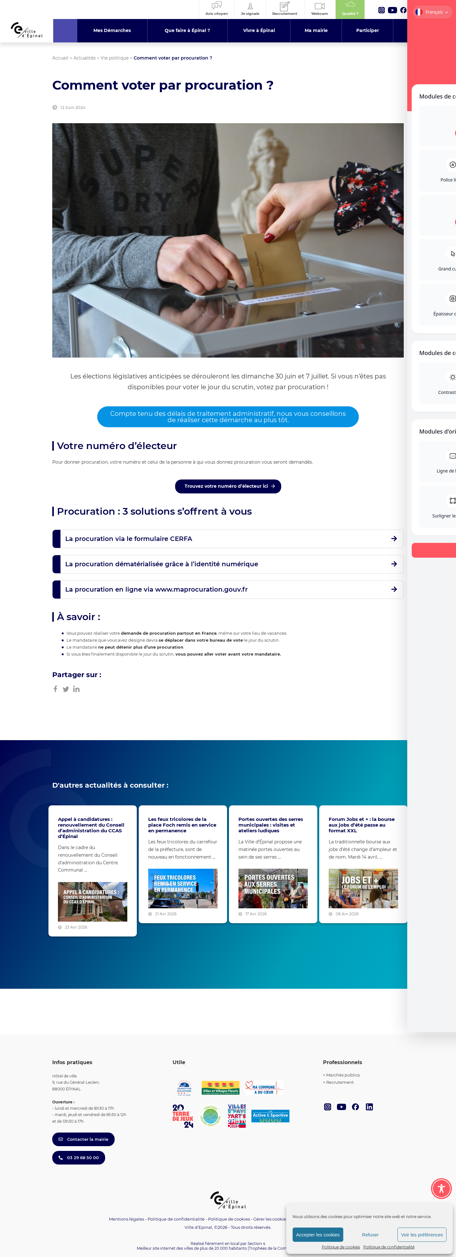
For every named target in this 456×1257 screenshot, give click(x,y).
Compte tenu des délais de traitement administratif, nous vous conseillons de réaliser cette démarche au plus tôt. (228, 417)
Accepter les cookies (318, 1234)
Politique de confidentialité (389, 1247)
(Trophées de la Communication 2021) (284, 1248)
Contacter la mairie (83, 1139)
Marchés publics (343, 1074)
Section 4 (256, 1243)
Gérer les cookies (270, 1219)
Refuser (370, 1234)
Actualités (84, 58)
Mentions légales (126, 1219)
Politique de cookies (341, 1247)
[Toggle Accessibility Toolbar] (441, 1188)
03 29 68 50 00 (79, 1157)
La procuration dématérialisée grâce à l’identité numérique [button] (161, 564)
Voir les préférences (422, 1234)
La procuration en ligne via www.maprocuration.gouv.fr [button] (156, 589)
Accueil (60, 58)
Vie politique (115, 58)
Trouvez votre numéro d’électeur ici (226, 486)
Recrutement (340, 1082)
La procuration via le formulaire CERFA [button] (128, 539)
